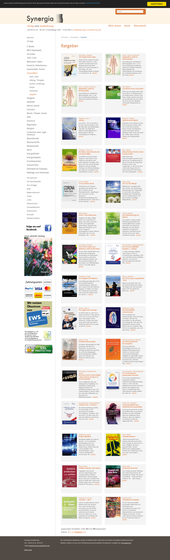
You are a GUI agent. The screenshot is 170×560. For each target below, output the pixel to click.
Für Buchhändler (34, 181)
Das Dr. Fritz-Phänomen (87, 215)
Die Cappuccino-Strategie (88, 310)
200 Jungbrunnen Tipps (87, 57)
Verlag (30, 26)
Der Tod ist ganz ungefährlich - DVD (133, 279)
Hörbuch (31, 121)
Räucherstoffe (33, 142)
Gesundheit (32, 73)
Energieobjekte (34, 157)
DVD (29, 117)
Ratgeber (32, 94)
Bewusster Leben (34, 61)
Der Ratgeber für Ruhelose (88, 278)
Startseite (64, 37)
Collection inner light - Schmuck (37, 133)
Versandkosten (33, 207)
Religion (30, 128)
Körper (32, 87)
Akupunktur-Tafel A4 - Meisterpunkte (87, 90)
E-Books (30, 46)
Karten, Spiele (33, 105)
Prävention (33, 91)
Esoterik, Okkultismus (37, 65)
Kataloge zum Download (38, 172)
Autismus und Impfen (130, 120)
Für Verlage (32, 185)
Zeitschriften (32, 165)
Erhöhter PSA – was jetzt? (88, 405)
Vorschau (31, 54)
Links (29, 200)
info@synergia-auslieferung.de (87, 30)
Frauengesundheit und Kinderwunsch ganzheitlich (132, 406)
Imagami (31, 98)
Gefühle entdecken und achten (89, 468)
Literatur (31, 109)
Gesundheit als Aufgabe (130, 500)
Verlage (30, 41)
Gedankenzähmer (128, 436)
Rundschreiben (33, 218)
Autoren (30, 37)
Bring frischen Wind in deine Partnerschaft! (133, 153)
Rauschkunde (33, 138)
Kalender (31, 102)
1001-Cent (31, 58)
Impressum (32, 211)
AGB (29, 189)
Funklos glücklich (85, 436)
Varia (29, 150)
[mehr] (95, 73)
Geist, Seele (33, 77)
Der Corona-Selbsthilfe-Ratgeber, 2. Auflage (130, 248)
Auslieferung (46, 26)
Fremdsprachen (34, 161)
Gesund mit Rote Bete (130, 468)
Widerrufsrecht (33, 192)
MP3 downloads (34, 50)
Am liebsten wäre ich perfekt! (133, 89)
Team (29, 196)
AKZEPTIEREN (157, 4)
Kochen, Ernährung (36, 84)
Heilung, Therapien (36, 80)
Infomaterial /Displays (37, 169)
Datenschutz (32, 203)
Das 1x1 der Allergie (129, 183)
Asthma (81, 120)
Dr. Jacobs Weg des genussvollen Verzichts (130, 374)
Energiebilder (33, 153)
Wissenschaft (33, 146)
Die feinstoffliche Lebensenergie (128, 311)
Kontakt (30, 214)
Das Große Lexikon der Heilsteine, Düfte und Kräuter (89, 248)
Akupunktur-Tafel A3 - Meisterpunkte (130, 58)
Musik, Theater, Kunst (37, 113)
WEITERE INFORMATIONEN (15, 6)
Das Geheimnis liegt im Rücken (130, 216)
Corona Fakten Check (86, 183)
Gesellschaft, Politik (36, 69)
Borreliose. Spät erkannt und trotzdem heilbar (89, 153)
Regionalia (31, 124)
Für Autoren (32, 178)
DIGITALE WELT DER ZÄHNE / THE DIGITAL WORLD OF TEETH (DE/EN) (90, 377)
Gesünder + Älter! (85, 500)
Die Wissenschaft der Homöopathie (129, 343)
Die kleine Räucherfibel (87, 342)
